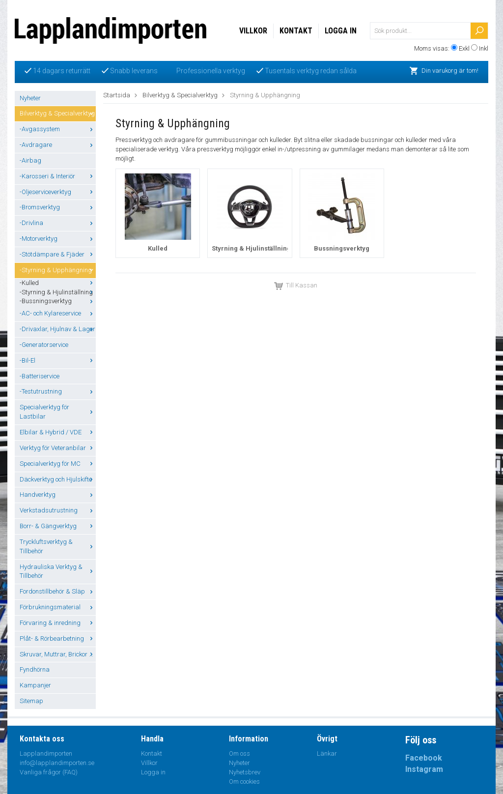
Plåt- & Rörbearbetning (58, 638)
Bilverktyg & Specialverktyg (58, 113)
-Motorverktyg (58, 238)
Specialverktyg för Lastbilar (58, 411)
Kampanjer (35, 685)
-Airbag (30, 160)
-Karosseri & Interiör (58, 176)
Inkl (483, 48)
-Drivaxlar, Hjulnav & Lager (58, 329)
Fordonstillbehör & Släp (58, 591)
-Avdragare (58, 144)
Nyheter (30, 98)
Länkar (327, 753)
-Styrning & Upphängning (58, 270)
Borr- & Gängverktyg (58, 526)
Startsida (116, 95)
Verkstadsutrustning (58, 510)
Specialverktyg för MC (58, 463)
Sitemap (31, 701)
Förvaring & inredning (58, 622)
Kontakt (295, 30)
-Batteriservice (39, 376)
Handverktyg (58, 494)
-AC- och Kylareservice (58, 313)
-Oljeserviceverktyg (58, 192)
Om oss (239, 753)
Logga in (341, 30)
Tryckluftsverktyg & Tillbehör (58, 546)
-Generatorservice (44, 344)
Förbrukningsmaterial (58, 607)
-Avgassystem (58, 129)
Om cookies (244, 781)
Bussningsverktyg (341, 248)
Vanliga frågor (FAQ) (49, 772)
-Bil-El (58, 360)
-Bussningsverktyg (58, 301)
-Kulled (58, 282)
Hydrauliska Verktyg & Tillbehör (58, 571)
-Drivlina (58, 223)
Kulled (158, 248)
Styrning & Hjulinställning (251, 248)
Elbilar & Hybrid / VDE (58, 432)
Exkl (464, 48)
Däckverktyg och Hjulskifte (58, 479)
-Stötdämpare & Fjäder (58, 254)
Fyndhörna (35, 669)
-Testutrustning (58, 391)
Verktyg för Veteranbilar (58, 448)
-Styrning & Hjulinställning (58, 292)
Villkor (253, 30)
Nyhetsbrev (244, 772)
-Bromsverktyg (58, 207)
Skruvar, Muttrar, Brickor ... (58, 654)
